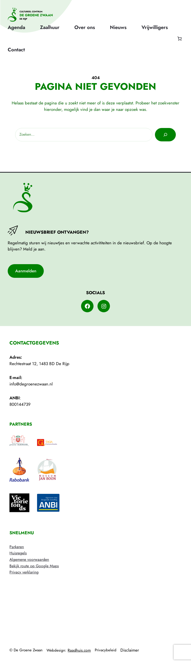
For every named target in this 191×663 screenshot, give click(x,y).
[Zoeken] (165, 134)
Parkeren (16, 547)
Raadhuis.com (79, 650)
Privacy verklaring (24, 572)
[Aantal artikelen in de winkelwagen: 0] (179, 38)
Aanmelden (25, 271)
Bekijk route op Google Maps (34, 566)
